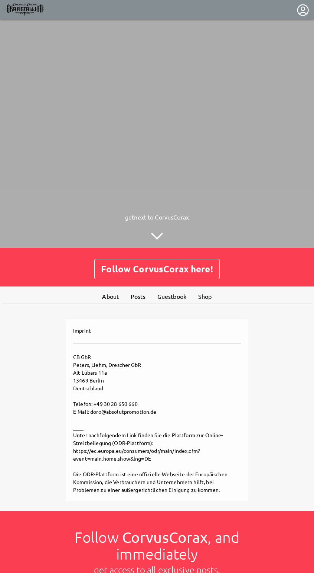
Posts (138, 296)
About (110, 296)
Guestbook (171, 296)
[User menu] (302, 10)
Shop (205, 296)
